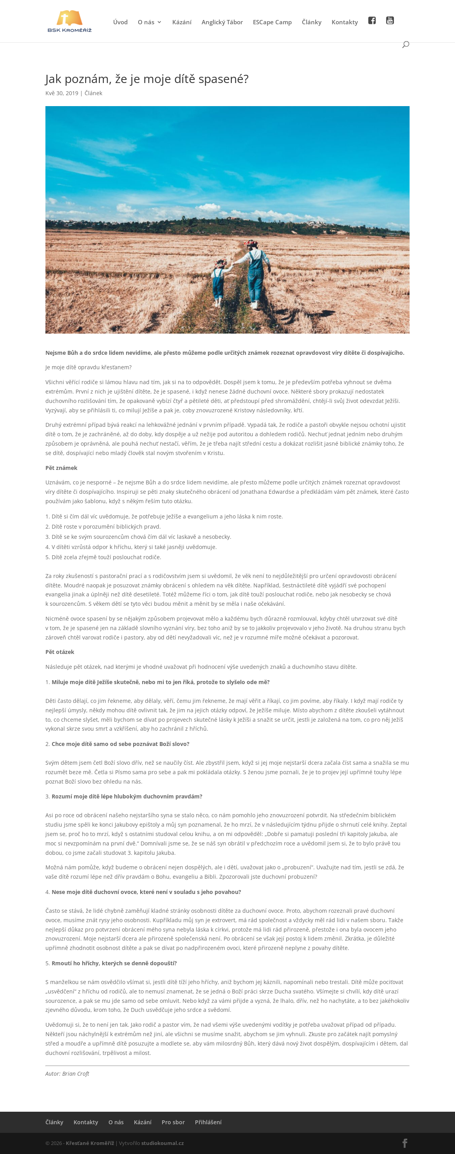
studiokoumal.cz (162, 1143)
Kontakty (345, 22)
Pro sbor (173, 1122)
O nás (146, 22)
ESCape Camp (272, 22)
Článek (93, 93)
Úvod (120, 22)
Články (311, 22)
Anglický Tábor (222, 22)
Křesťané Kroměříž (90, 1143)
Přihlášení (208, 1122)
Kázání (181, 22)
